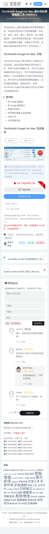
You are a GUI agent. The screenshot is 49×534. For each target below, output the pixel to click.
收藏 (31, 243)
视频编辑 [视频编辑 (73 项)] (22, 499)
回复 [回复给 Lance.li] (23, 342)
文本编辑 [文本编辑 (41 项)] (9, 489)
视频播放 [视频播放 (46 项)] (41, 497)
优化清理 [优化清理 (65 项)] (29, 474)
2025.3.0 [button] (27, 141)
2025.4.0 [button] (11, 141)
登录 (38, 4)
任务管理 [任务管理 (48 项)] (20, 474)
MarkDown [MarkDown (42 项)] (32, 470)
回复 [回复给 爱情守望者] (30, 384)
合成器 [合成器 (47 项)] (27, 478)
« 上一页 (12, 412)
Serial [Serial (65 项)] (40, 470)
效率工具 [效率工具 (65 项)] (32, 485)
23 (39, 19)
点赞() (40, 243)
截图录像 (24, 19)
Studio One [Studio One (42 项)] (7, 474)
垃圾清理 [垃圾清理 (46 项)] (14, 482)
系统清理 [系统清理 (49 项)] (34, 497)
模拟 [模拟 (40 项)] (34, 489)
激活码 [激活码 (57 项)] (14, 492)
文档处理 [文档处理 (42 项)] (16, 489)
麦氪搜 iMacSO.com (19, 513)
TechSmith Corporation (24, 235)
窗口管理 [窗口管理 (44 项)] (36, 493)
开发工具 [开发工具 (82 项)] (34, 481)
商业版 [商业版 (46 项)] (32, 478)
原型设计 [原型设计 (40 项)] (21, 478)
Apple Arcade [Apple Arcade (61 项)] (17, 470)
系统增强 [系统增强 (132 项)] (22, 496)
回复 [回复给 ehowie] (23, 405)
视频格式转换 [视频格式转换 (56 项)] (10, 500)
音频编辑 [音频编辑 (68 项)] (33, 503)
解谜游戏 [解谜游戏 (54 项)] (14, 503)
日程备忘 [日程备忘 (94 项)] (26, 488)
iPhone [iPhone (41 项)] (26, 470)
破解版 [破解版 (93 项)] (27, 492)
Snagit (10, 235)
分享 (22, 243)
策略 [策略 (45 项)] (41, 493)
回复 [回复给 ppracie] (23, 362)
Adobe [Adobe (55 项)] (7, 470)
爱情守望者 (8, 244)
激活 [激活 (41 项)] (9, 493)
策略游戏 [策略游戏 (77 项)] (9, 496)
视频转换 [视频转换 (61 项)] (32, 500)
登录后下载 (25, 196)
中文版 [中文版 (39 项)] (14, 474)
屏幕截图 (39, 235)
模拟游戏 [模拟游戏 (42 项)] (39, 489)
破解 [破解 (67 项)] (20, 492)
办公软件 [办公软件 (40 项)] (15, 478)
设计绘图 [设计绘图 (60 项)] (22, 503)
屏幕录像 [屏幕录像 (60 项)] (23, 481)
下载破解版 (24, 190)
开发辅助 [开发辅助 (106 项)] (20, 485)
